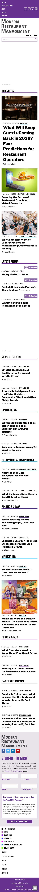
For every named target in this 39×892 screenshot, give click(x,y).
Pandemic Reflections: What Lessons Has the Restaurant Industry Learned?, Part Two (18, 721)
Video (21, 271)
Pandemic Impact (25, 691)
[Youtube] (36, 8)
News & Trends (24, 367)
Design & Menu (24, 647)
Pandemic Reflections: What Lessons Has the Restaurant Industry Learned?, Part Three (18, 698)
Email (4, 789)
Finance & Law (24, 516)
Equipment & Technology (26, 194)
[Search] (35, 40)
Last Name (25, 779)
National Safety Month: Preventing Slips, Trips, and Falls (18, 522)
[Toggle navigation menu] (35, 888)
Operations (23, 419)
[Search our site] (18, 40)
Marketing (24, 123)
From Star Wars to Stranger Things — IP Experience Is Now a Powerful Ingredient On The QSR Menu (19, 623)
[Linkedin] (32, 8)
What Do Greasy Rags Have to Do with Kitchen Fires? (19, 495)
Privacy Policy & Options (13, 771)
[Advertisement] (19, 64)
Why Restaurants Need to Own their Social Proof (17, 571)
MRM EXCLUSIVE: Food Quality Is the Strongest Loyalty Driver (16, 373)
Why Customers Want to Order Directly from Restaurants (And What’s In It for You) (19, 244)
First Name (6, 779)
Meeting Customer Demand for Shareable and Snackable (19, 670)
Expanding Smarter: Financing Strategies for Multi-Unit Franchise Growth (19, 543)
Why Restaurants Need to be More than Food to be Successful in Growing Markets (19, 427)
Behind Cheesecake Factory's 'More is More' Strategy (19, 288)
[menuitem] (4, 2)
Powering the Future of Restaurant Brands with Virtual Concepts (16, 200)
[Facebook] (25, 8)
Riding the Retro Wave (15, 274)
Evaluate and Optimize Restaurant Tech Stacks (16, 304)
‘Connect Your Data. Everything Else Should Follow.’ (15, 475)
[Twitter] (29, 8)
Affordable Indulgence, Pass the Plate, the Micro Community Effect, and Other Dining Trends (19, 396)
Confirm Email (27, 789)
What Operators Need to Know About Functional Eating (19, 652)
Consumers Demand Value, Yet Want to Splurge (19, 448)
